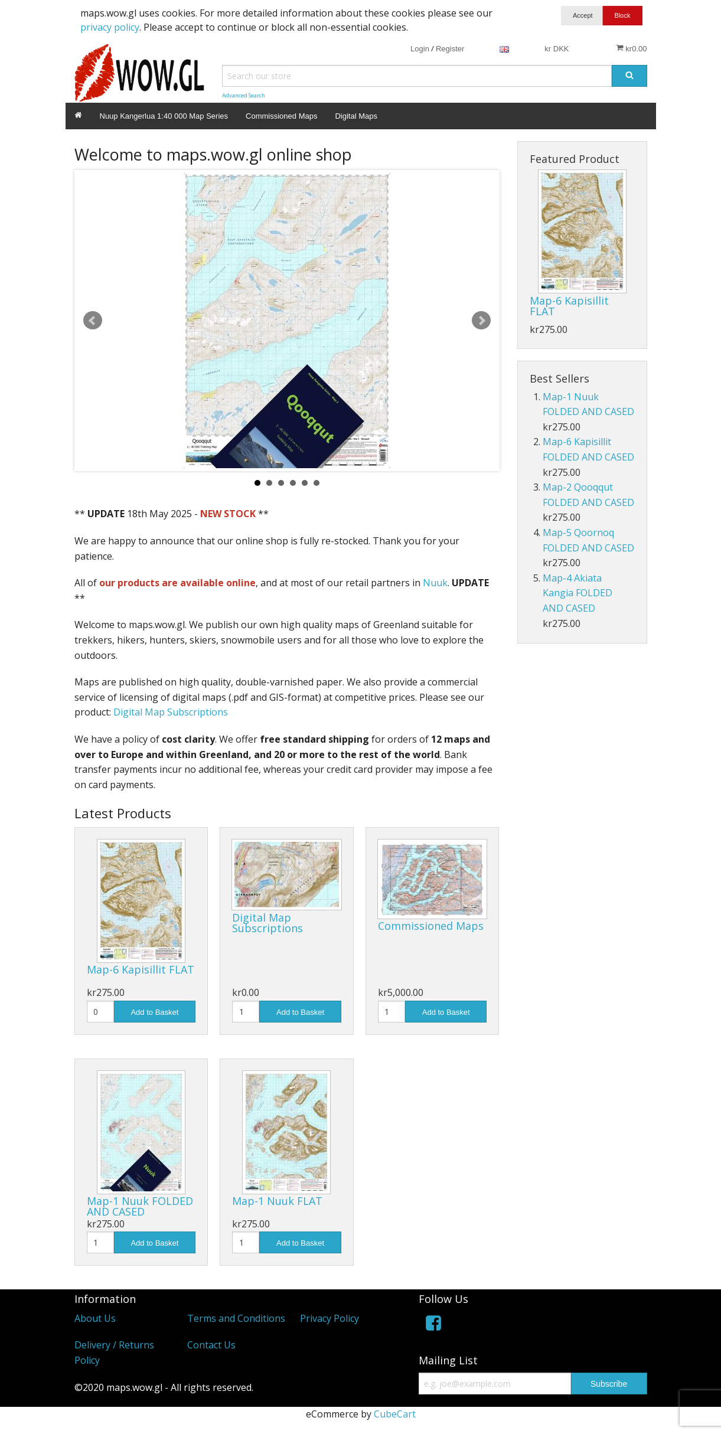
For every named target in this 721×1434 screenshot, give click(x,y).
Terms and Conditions (236, 1318)
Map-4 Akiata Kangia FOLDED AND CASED (577, 593)
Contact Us (211, 1344)
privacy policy (109, 27)
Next (481, 320)
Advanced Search (243, 95)
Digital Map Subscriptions (170, 711)
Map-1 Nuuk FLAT (277, 1201)
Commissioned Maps (281, 116)
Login (419, 48)
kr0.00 (631, 48)
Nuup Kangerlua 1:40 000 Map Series (164, 116)
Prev (92, 320)
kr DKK (556, 48)
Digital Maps (356, 116)
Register (450, 48)
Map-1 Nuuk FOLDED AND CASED (140, 1206)
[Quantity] (100, 1012)
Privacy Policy (329, 1318)
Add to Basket (154, 1012)
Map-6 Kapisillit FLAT (140, 969)
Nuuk (435, 582)
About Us (95, 1318)
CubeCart (395, 1413)
